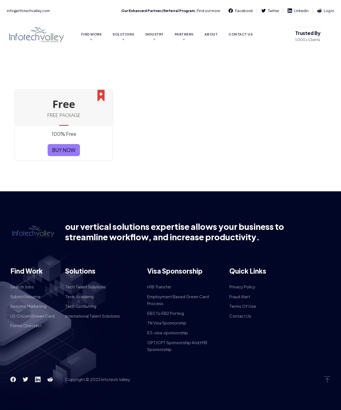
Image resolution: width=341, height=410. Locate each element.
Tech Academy (79, 296)
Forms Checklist (26, 325)
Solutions (123, 34)
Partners (184, 34)
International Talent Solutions (92, 315)
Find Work (91, 34)
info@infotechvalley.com (28, 10)
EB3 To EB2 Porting (165, 313)
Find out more (208, 10)
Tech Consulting (80, 306)
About (211, 34)
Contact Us (241, 34)
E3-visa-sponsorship (167, 332)
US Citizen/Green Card (32, 315)
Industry (154, 34)
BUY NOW (64, 150)
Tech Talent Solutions (85, 286)
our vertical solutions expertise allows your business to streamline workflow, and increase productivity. (174, 231)
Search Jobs (22, 286)
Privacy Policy (242, 286)
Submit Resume (25, 296)
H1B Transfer (159, 286)
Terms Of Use (242, 306)
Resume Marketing (28, 306)
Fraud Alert (239, 296)
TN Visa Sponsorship (166, 322)
